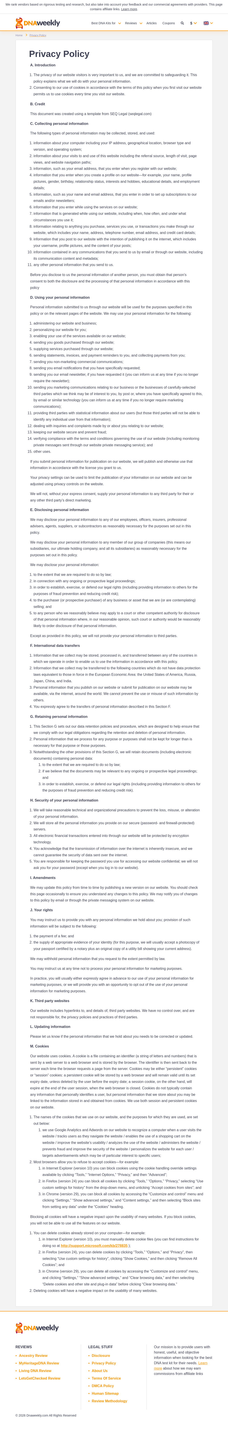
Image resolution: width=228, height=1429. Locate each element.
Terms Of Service (106, 1378)
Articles (152, 23)
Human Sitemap (105, 1393)
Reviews (131, 23)
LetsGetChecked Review (39, 1378)
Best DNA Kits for (104, 23)
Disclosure (101, 1356)
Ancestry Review (33, 1356)
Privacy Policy (104, 1363)
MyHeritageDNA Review (39, 1363)
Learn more (129, 9)
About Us (100, 1371)
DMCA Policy (103, 1386)
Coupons (169, 23)
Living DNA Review (35, 1371)
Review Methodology (109, 1401)
